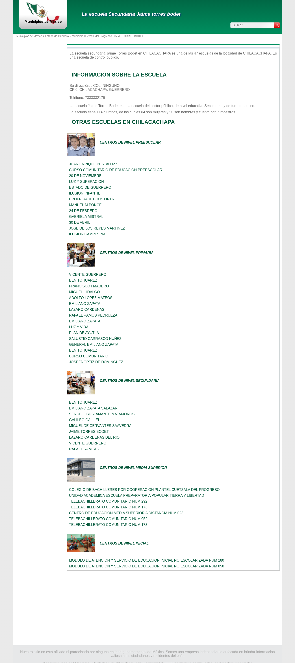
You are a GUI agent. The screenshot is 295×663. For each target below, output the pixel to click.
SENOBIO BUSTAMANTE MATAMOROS (101, 414)
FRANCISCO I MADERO (89, 286)
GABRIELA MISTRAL (86, 217)
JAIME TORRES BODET (89, 431)
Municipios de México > (30, 36)
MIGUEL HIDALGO (84, 292)
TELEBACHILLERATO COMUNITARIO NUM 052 (108, 519)
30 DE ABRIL (79, 222)
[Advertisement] (173, 608)
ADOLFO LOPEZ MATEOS (91, 298)
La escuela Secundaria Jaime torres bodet (131, 14)
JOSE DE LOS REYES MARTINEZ (97, 228)
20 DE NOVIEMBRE (85, 176)
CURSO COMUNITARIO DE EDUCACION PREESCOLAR (115, 170)
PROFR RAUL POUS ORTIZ (92, 199)
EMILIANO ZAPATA (84, 304)
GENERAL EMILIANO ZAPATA (93, 344)
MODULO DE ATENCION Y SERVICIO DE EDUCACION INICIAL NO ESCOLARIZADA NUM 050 (146, 566)
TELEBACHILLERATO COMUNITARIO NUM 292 (108, 501)
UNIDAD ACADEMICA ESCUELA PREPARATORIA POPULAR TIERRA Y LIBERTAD (136, 495)
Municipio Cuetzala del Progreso (91, 36)
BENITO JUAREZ (83, 280)
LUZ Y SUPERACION (86, 182)
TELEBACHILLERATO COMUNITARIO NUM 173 (108, 507)
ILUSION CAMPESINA (87, 234)
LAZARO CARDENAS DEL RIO (94, 437)
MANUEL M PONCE (85, 205)
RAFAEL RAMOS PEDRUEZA (93, 315)
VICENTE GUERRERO (87, 274)
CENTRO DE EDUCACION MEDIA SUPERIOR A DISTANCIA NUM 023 (126, 513)
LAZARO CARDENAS (86, 309)
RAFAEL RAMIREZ (84, 449)
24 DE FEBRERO (83, 211)
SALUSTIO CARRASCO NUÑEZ (95, 339)
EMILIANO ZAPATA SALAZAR (93, 408)
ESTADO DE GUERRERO (90, 187)
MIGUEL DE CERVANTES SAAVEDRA (100, 426)
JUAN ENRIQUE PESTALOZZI (93, 164)
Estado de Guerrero (57, 36)
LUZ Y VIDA (79, 327)
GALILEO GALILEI (84, 420)
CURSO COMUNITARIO (88, 356)
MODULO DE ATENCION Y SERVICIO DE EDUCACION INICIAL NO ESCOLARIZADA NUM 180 (146, 560)
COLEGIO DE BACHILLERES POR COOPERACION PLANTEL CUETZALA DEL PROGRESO (144, 490)
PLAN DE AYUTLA (84, 333)
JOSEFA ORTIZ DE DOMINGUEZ (96, 362)
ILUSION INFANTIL (84, 193)
